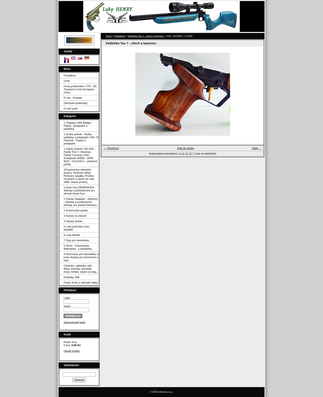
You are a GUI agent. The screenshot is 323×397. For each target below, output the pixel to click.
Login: (67, 297)
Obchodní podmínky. (76, 103)
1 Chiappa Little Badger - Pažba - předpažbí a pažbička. (78, 125)
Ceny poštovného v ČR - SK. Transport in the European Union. (80, 89)
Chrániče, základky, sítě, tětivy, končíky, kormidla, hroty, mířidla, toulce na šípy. (80, 268)
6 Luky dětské (72, 235)
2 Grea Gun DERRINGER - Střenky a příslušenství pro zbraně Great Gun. (80, 190)
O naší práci (71, 108)
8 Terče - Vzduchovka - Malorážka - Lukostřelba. (78, 247)
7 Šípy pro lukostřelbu (76, 240)
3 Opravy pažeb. (73, 221)
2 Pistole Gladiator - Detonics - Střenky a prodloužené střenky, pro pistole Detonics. (81, 202)
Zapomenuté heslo (74, 322)
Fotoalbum (70, 75)
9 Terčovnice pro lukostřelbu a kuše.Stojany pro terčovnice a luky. (81, 257)
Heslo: (67, 306)
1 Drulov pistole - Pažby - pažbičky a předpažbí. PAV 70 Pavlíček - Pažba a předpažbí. (81, 139)
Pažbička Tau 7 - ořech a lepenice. (146, 36)
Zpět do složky (185, 148)
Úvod (67, 80)
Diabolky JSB (71, 277)
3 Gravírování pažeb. (76, 210)
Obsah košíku (72, 350)
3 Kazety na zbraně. (75, 215)
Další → (256, 148)
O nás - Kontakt (73, 97)
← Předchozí (111, 148)
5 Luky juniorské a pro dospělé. (76, 228)
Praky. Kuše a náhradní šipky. (81, 282)
